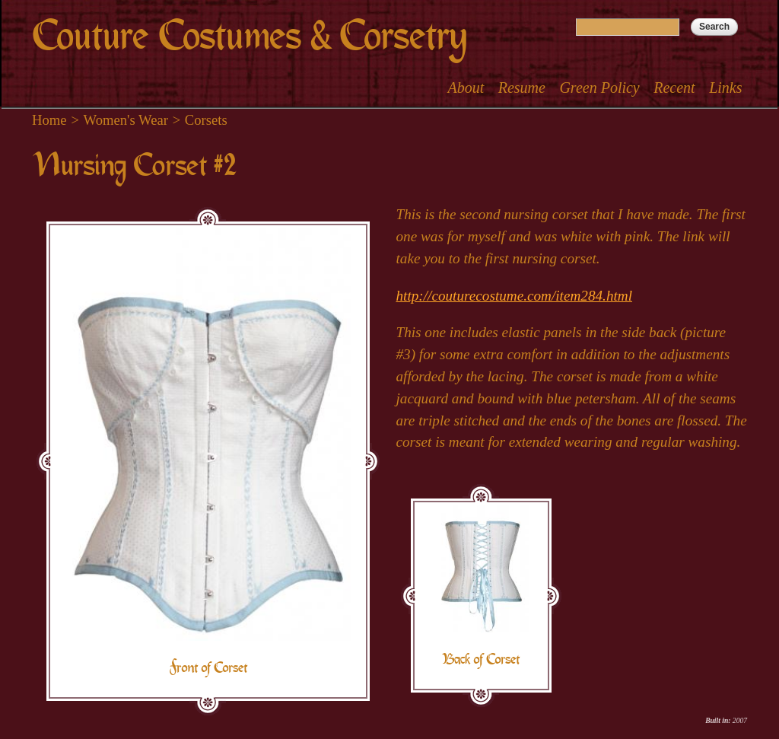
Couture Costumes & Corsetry (249, 36)
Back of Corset (481, 659)
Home (49, 120)
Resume (521, 87)
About (465, 87)
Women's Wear (126, 120)
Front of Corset (208, 667)
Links (725, 87)
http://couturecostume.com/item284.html (514, 296)
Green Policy (599, 87)
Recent (674, 87)
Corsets (206, 120)
